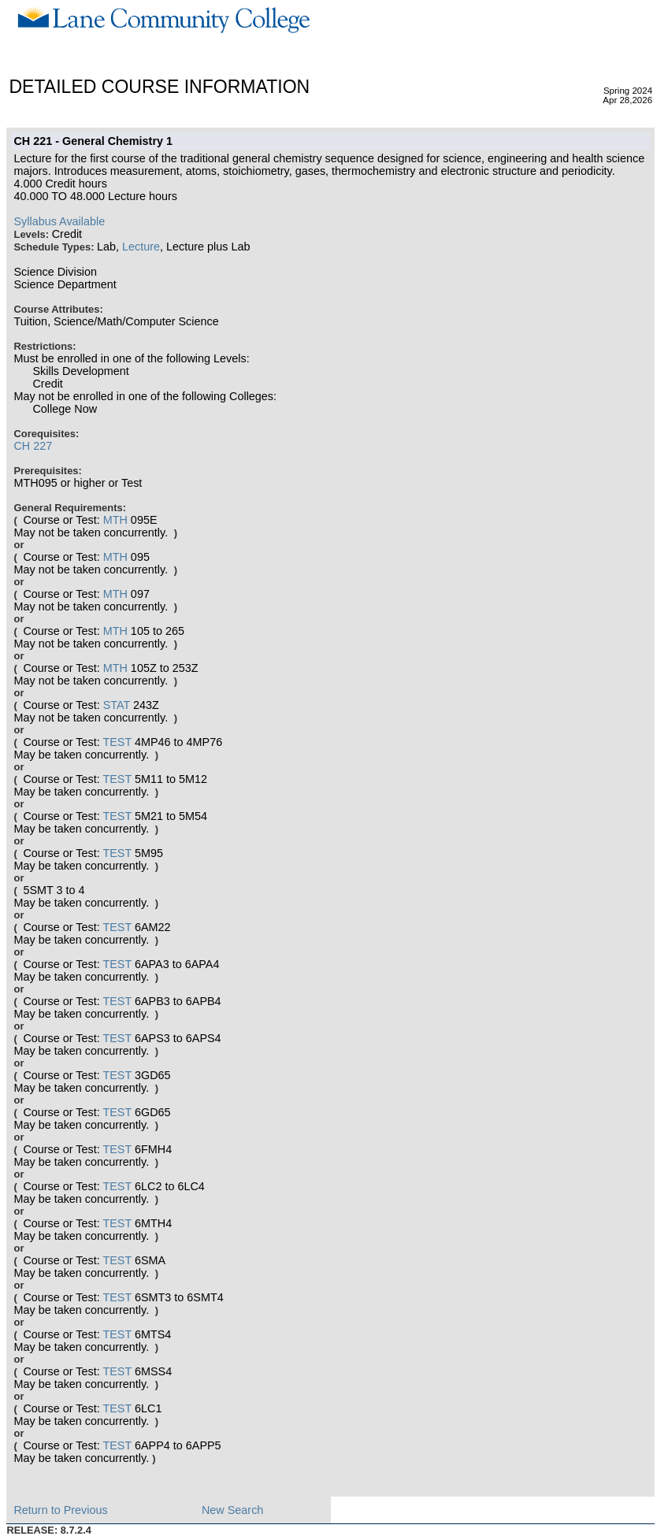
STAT (116, 705)
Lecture (141, 246)
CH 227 (32, 446)
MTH (115, 520)
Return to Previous (60, 1510)
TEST (117, 742)
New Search (232, 1510)
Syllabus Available (59, 221)
